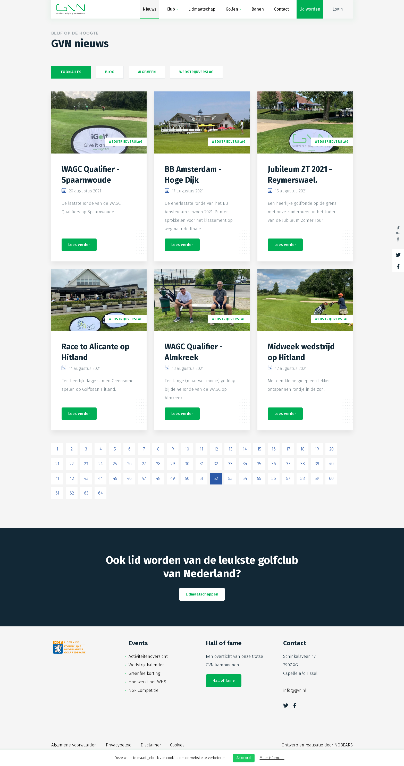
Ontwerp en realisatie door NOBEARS (317, 745)
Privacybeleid (119, 745)
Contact (281, 9)
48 (158, 478)
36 (274, 463)
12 (216, 449)
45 (115, 478)
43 (86, 478)
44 (100, 478)
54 (245, 478)
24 (100, 463)
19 (317, 449)
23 (86, 463)
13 (230, 449)
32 (216, 463)
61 (57, 493)
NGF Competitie (143, 690)
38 (302, 463)
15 (259, 449)
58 (302, 478)
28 (158, 463)
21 (57, 463)
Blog (109, 72)
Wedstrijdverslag (196, 72)
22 (72, 463)
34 (245, 463)
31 (202, 463)
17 (288, 449)
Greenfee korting (144, 673)
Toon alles (71, 72)
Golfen (232, 9)
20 (331, 449)
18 (302, 449)
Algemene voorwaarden (74, 745)
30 (187, 463)
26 (129, 463)
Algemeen (147, 72)
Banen (257, 9)
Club (171, 9)
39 (317, 463)
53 (230, 478)
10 (187, 449)
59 (317, 478)
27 (144, 463)
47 (144, 478)
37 (288, 463)
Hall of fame (224, 680)
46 (129, 478)
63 (86, 493)
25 (115, 463)
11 (201, 449)
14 (245, 449)
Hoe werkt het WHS (147, 682)
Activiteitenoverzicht (148, 656)
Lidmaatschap (201, 9)
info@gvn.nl (294, 690)
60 (331, 478)
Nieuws (149, 9)
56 (274, 478)
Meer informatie (272, 758)
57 (288, 478)
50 (187, 478)
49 (172, 478)
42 (72, 478)
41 (57, 478)
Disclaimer (151, 745)
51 (201, 478)
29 (173, 463)
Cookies (177, 745)
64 (100, 493)
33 (230, 463)
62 (72, 493)
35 (259, 463)
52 (216, 478)
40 (331, 463)
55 (259, 478)
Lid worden (309, 9)
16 (274, 449)
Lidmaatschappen (202, 594)
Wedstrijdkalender (146, 665)
